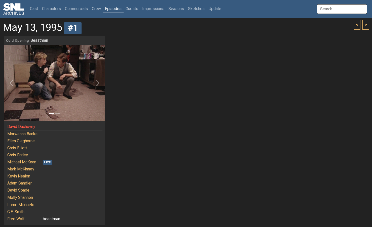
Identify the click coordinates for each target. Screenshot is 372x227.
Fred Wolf (16, 219)
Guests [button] (132, 9)
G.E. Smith (15, 212)
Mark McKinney (20, 169)
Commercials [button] (76, 9)
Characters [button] (51, 9)
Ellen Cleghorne (21, 141)
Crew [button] (96, 9)
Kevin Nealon (18, 176)
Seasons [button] (176, 9)
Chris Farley (17, 155)
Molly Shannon (20, 198)
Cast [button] (35, 9)
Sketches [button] (196, 9)
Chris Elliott (17, 148)
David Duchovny (21, 127)
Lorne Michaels (20, 205)
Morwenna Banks (22, 134)
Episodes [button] (113, 9)
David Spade (18, 190)
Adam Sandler (19, 183)
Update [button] (215, 9)
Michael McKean (21, 162)
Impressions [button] (153, 9)
